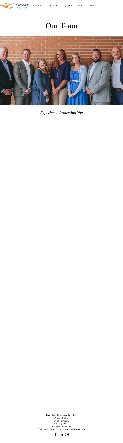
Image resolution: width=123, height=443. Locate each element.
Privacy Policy (61, 418)
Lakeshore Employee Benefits (61, 415)
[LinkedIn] (61, 434)
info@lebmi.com (61, 421)
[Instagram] (67, 434)
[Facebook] (55, 434)
